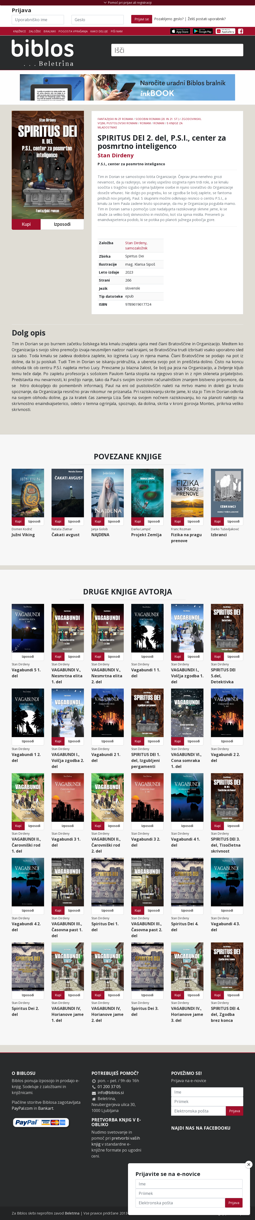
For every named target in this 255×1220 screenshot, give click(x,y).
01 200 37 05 (109, 1086)
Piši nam (117, 31)
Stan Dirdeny (116, 155)
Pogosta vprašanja (73, 31)
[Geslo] (97, 19)
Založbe (35, 31)
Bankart (45, 1108)
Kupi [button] (26, 224)
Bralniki (50, 31)
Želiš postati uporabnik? (207, 18)
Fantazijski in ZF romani (115, 119)
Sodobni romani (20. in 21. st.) (157, 119)
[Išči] (177, 50)
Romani (145, 123)
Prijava (234, 1110)
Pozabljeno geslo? (169, 18)
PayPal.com (22, 1108)
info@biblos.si (111, 1092)
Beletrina (72, 1213)
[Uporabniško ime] (38, 19)
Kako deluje (99, 31)
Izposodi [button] (62, 224)
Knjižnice (19, 31)
